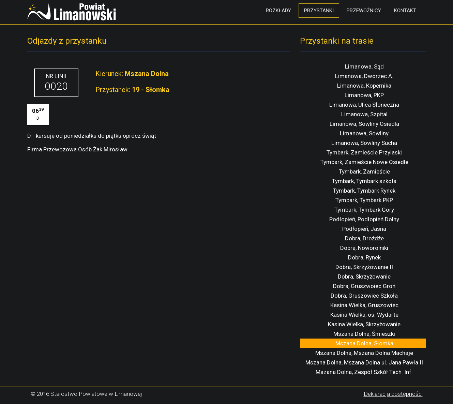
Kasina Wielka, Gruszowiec (364, 305)
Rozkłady (278, 11)
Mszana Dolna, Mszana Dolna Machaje (364, 352)
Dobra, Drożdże (364, 238)
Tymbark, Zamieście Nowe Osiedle (364, 162)
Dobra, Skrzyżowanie (364, 276)
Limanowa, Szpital (364, 114)
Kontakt (405, 11)
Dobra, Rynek (364, 257)
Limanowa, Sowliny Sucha (364, 142)
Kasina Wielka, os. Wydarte (364, 314)
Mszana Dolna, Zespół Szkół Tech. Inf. (364, 372)
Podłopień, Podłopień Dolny (364, 219)
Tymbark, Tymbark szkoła (364, 181)
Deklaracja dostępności (393, 393)
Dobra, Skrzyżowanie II (364, 267)
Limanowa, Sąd (364, 66)
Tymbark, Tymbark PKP (364, 200)
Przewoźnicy (364, 11)
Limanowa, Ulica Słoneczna (364, 104)
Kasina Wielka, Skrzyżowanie (364, 324)
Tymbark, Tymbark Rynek (364, 190)
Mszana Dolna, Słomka (364, 343)
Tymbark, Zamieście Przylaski (364, 152)
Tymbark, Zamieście (364, 171)
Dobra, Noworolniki (364, 247)
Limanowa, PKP (364, 95)
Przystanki (319, 11)
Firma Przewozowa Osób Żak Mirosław (77, 149)
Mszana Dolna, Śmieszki (364, 333)
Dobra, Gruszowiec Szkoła (364, 295)
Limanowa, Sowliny (364, 133)
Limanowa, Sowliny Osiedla (364, 123)
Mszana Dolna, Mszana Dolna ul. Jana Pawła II (364, 362)
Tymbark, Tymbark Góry (364, 209)
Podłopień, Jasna (364, 228)
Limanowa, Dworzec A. (364, 76)
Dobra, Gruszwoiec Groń (364, 286)
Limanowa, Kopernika (364, 85)
